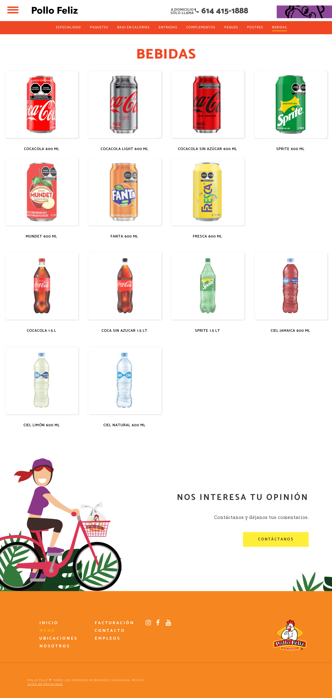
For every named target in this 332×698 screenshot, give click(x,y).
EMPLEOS (107, 638)
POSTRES (255, 27)
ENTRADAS (168, 27)
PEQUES (231, 27)
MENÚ (47, 630)
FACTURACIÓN (114, 622)
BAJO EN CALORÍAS (133, 27)
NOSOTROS (54, 646)
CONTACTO (110, 630)
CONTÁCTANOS (276, 545)
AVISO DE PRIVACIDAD (45, 684)
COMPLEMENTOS (200, 27)
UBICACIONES (58, 638)
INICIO (48, 622)
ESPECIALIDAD (68, 27)
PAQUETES (99, 27)
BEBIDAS (279, 27)
